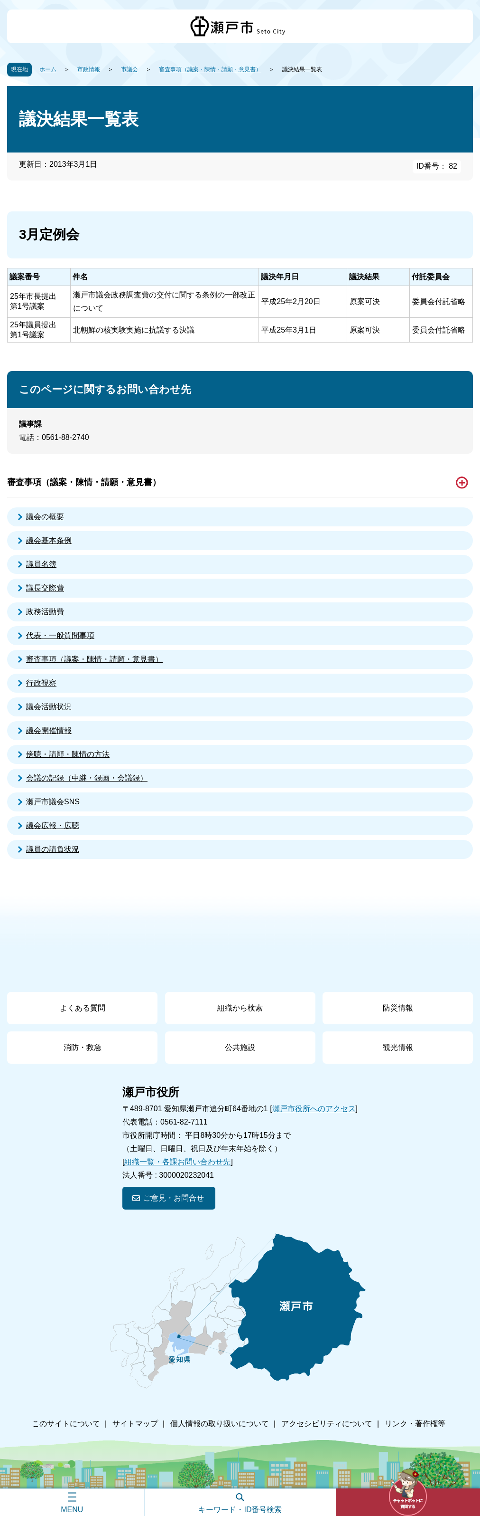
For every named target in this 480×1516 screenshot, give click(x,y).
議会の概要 (45, 517)
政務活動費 (45, 612)
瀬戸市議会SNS (53, 802)
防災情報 (398, 1008)
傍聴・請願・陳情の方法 (68, 754)
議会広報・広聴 (52, 825)
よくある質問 (82, 1008)
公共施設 (240, 1047)
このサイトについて (66, 1424)
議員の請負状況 (52, 849)
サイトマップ (135, 1424)
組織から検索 (240, 1008)
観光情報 (398, 1047)
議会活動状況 (49, 707)
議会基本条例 (49, 540)
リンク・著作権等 (415, 1424)
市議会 (129, 69)
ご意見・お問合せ (173, 1198)
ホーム (47, 69)
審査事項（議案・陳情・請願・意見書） (210, 69)
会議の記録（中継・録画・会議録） (87, 778)
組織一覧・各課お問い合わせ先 (177, 1162)
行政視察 (41, 683)
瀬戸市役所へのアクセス (314, 1109)
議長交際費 (45, 588)
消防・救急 (83, 1047)
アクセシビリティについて (326, 1424)
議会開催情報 (49, 730)
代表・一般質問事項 (60, 635)
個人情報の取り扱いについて (219, 1424)
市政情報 (88, 69)
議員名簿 (41, 564)
